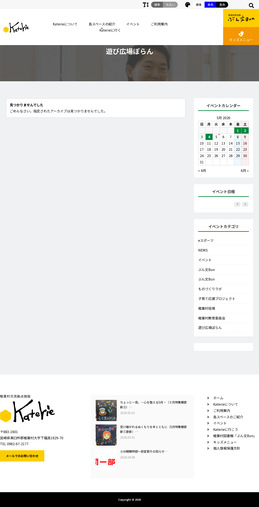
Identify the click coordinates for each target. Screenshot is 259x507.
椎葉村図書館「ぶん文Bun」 (235, 435)
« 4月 (202, 170)
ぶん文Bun (206, 269)
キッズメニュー (241, 36)
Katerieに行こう (225, 429)
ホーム (218, 397)
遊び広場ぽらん (210, 327)
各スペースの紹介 (102, 23)
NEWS (203, 250)
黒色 (222, 5)
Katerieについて (65, 23)
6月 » (245, 170)
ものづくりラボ (210, 288)
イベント (133, 23)
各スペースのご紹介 (228, 416)
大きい (170, 5)
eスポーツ (206, 240)
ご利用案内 (159, 23)
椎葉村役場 (206, 308)
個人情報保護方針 (226, 448)
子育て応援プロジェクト (216, 298)
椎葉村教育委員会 (211, 318)
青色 (210, 5)
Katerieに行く (110, 30)
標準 (199, 5)
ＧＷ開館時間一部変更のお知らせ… (143, 451)
